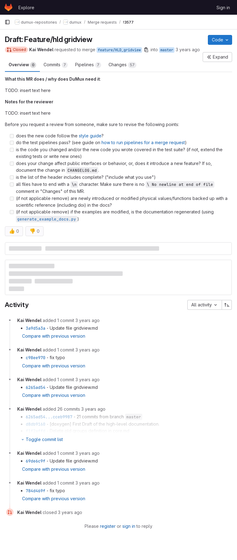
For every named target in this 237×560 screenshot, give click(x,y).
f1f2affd (35, 431)
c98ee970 (35, 357)
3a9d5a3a (35, 328)
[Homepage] (8, 7)
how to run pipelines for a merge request (143, 142)
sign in (128, 526)
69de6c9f (35, 461)
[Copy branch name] (146, 49)
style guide (90, 135)
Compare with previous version (53, 336)
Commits (56, 65)
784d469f (35, 490)
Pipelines (88, 65)
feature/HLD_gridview (119, 50)
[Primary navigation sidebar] (7, 22)
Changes (122, 65)
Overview (22, 65)
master (166, 50)
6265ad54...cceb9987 (49, 417)
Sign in (223, 7)
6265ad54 (35, 387)
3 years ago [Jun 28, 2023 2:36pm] (188, 49)
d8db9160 (35, 424)
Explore (26, 7)
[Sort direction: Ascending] (227, 305)
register (108, 526)
